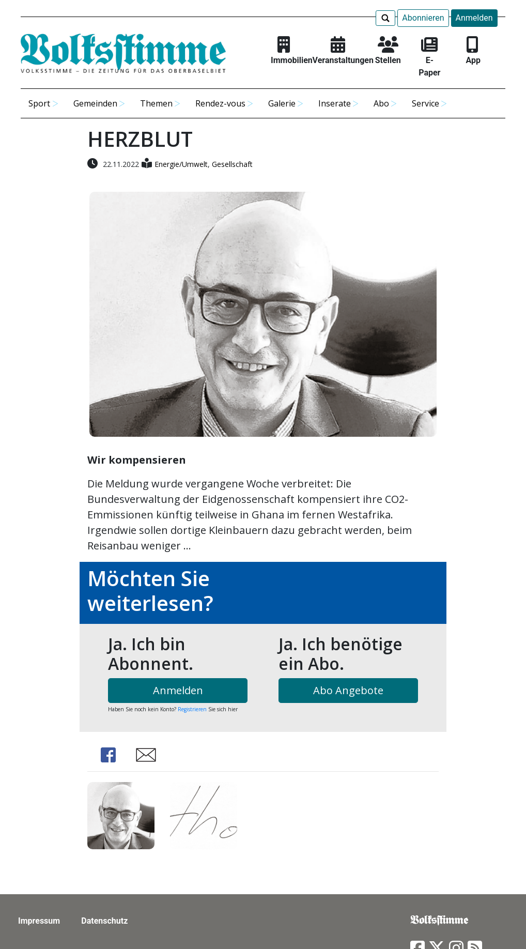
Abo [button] (381, 103)
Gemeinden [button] (95, 103)
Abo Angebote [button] (348, 690)
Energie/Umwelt (181, 164)
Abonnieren (423, 18)
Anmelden (474, 18)
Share (107, 755)
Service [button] (425, 103)
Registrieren (192, 709)
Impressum (39, 921)
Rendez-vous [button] (220, 103)
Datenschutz (104, 921)
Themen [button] (156, 103)
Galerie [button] (282, 103)
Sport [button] (39, 103)
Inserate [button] (334, 103)
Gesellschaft (232, 164)
